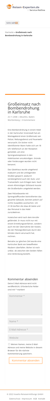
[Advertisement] (25, 65)
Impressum (27, 398)
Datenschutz (14, 398)
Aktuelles (23, 117)
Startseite (9, 32)
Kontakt (41, 398)
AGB (35, 398)
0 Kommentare (28, 120)
